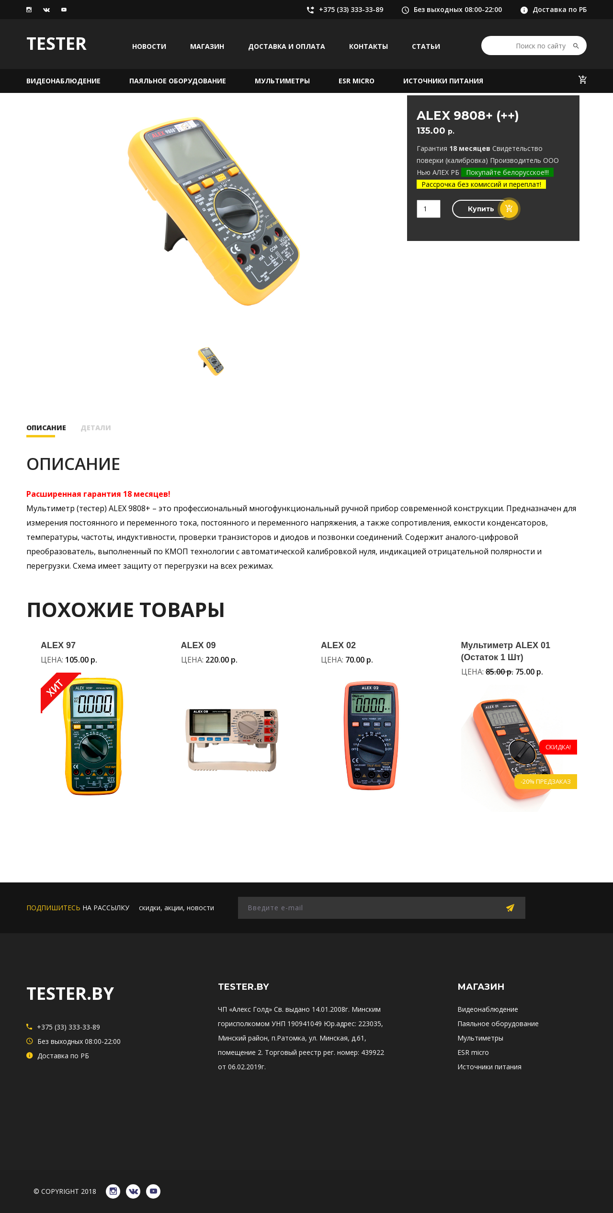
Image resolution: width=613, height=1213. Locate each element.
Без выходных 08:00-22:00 (452, 9)
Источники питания (443, 80)
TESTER (56, 43)
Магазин (207, 46)
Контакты (368, 46)
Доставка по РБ (554, 9)
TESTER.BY (70, 993)
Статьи (426, 46)
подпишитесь (53, 907)
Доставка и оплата (286, 46)
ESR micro (357, 80)
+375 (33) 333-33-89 (345, 9)
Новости (149, 46)
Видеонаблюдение (63, 80)
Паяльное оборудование (177, 80)
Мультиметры (282, 80)
